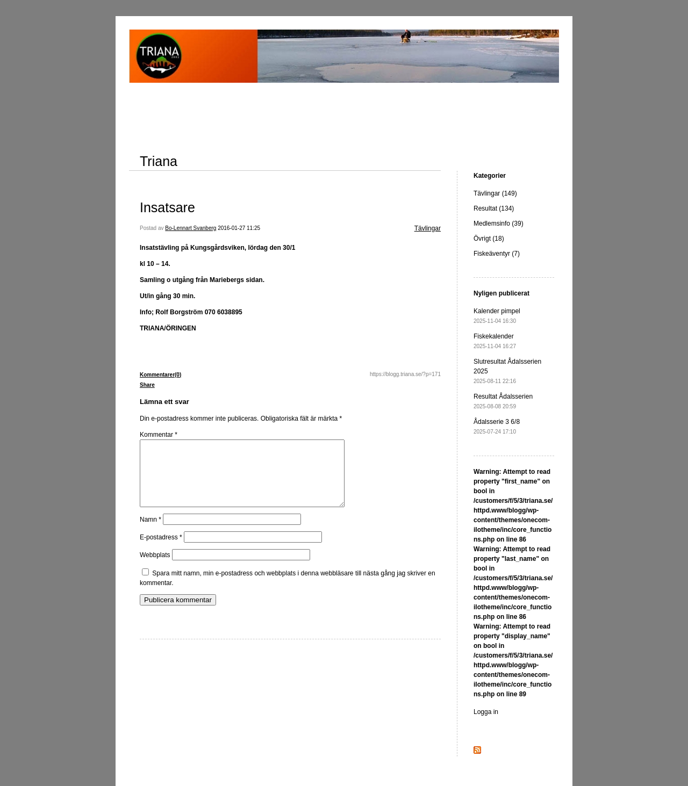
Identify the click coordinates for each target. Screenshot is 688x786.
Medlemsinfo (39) (499, 223)
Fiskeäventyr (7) (497, 253)
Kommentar (158, 434)
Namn (150, 532)
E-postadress (161, 550)
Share (147, 385)
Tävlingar (427, 228)
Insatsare (167, 207)
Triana (158, 161)
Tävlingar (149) (495, 193)
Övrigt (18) (489, 238)
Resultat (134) (494, 208)
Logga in (486, 712)
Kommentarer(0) (160, 375)
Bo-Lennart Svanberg (190, 228)
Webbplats (155, 568)
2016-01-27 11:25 (239, 228)
